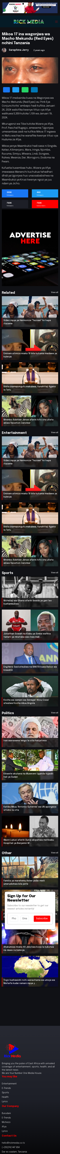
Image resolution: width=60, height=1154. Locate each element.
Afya (4, 1127)
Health (5, 1097)
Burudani (6, 1113)
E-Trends (6, 1088)
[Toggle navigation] (56, 21)
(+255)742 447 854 (11, 1147)
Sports (5, 1093)
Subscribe (42, 918)
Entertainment (9, 1084)
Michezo (6, 1122)
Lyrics (5, 1101)
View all (54, 292)
